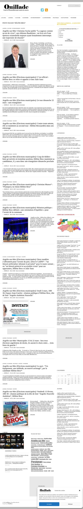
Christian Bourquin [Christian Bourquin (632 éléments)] (41, 444)
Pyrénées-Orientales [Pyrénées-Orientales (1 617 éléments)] (38, 466)
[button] (79, 490)
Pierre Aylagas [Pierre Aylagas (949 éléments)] (47, 462)
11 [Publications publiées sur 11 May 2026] (58, 380)
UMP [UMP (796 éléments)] (49, 470)
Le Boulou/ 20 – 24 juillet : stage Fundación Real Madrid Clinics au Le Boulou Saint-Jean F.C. (67, 174)
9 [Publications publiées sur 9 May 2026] (75, 378)
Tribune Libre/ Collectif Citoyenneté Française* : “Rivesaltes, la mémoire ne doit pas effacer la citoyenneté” (67, 185)
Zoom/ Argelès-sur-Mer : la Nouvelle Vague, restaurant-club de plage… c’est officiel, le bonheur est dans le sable (68, 304)
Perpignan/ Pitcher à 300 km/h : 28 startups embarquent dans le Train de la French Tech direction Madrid (68, 203)
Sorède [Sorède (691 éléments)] (45, 470)
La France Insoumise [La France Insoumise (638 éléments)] (44, 455)
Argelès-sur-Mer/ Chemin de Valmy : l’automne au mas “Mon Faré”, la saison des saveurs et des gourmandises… (68, 251)
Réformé (61, 37)
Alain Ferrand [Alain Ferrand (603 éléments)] (34, 438)
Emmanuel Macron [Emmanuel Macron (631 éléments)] (35, 450)
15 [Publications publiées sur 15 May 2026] (72, 380)
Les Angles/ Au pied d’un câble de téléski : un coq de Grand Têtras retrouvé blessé (68, 157)
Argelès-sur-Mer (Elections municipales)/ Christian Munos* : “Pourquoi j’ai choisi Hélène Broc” (28, 185)
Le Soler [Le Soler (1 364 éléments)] (47, 457)
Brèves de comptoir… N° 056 (63, 123)
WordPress (10, 503)
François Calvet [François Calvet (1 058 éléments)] (35, 452)
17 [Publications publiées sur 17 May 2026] (78, 380)
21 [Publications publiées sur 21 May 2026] (68, 381)
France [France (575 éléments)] (45, 450)
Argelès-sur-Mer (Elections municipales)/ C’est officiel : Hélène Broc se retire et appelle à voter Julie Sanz (26, 78)
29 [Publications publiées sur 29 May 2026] (72, 383)
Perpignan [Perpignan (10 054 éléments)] (36, 461)
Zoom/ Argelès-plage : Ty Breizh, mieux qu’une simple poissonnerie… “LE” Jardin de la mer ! (68, 278)
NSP (60, 32)
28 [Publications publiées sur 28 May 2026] (68, 383)
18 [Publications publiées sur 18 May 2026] (58, 381)
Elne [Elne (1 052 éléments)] (49, 449)
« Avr (68, 384)
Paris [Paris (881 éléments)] (50, 459)
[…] (58, 80)
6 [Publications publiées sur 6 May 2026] (65, 378)
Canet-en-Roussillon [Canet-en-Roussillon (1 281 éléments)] (46, 443)
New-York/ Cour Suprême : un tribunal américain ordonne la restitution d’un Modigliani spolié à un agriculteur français (67, 51)
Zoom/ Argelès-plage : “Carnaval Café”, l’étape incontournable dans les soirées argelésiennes (67, 297)
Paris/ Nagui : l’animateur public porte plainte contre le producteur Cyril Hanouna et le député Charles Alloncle (68, 191)
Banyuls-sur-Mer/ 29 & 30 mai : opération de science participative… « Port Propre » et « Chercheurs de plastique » (68, 200)
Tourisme (73, 17)
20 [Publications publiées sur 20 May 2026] (65, 381)
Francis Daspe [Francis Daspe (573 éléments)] (50, 450)
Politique (56, 17)
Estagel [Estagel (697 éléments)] (41, 450)
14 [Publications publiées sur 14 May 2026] (68, 380)
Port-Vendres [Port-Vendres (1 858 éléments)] (35, 464)
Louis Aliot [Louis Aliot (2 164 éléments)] (35, 459)
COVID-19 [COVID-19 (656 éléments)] (41, 449)
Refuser (70, 504)
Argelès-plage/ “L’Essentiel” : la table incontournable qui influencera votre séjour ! (68, 300)
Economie (25, 17)
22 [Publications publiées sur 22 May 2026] (72, 381)
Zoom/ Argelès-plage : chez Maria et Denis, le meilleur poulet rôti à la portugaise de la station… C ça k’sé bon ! (68, 285)
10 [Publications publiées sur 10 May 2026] (78, 378)
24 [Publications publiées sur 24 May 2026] (78, 381)
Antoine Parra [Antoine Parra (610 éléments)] (40, 438)
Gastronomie (47, 17)
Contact (59, 5)
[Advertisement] (27, 146)
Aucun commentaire (20, 40)
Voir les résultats (68, 40)
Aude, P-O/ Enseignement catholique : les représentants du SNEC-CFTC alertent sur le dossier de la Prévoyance (68, 181)
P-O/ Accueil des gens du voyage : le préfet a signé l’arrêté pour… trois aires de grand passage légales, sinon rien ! (68, 145)
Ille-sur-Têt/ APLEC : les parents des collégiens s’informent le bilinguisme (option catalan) (67, 188)
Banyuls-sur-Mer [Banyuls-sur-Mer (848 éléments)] (35, 443)
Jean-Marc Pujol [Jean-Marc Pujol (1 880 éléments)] (46, 454)
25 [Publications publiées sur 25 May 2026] (58, 383)
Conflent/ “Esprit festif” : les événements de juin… (67, 164)
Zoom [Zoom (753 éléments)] (52, 470)
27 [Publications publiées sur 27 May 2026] (65, 383)
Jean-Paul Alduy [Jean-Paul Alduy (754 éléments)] (35, 455)
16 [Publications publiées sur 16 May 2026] (75, 380)
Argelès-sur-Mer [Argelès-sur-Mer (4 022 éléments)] (38, 441)
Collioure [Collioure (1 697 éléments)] (49, 444)
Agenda (10, 17)
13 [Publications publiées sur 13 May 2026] (65, 380)
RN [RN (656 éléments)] (46, 466)
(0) (59, 80)
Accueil (3, 17)
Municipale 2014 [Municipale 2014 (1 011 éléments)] (43, 459)
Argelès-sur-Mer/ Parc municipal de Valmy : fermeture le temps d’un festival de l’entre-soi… (68, 141)
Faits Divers (64, 17)
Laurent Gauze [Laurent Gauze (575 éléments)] (34, 457)
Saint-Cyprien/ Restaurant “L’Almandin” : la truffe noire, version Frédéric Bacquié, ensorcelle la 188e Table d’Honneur (68, 242)
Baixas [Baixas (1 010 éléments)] (48, 441)
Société (23, 28)
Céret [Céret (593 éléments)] (46, 449)
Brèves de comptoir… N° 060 (63, 91)
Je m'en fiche (62, 30)
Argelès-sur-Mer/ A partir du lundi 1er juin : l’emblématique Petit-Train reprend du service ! (67, 138)
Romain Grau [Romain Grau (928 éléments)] (34, 468)
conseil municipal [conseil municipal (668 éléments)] (35, 449)
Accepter (49, 504)
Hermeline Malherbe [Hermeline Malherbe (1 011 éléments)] (46, 452)
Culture (17, 17)
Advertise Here (27, 331)
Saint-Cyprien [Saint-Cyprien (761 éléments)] (42, 468)
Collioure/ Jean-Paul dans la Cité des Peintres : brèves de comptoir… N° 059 (68, 99)
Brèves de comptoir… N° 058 (63, 107)
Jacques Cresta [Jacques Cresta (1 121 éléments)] (35, 454)
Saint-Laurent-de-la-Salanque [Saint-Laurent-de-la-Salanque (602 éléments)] (37, 470)
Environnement (35, 17)
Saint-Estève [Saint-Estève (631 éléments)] (48, 468)
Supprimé (61, 35)
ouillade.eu (8, 502)
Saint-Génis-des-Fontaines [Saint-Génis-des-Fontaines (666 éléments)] (37, 469)
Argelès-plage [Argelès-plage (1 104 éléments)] (48, 438)
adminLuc (6, 40)
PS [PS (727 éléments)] (41, 464)
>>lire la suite (32, 58)
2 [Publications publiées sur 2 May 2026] (75, 377)
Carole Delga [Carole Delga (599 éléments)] (34, 444)
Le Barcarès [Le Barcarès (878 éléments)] (41, 457)
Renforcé (61, 33)
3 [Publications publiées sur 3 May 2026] (78, 377)
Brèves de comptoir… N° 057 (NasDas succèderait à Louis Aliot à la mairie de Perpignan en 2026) (68, 115)
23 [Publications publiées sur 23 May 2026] (75, 381)
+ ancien (5, 432)
